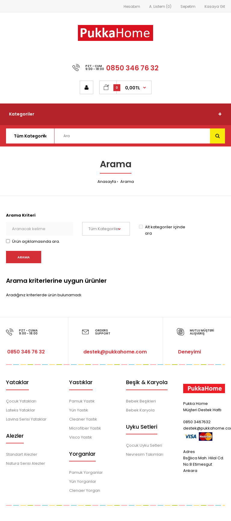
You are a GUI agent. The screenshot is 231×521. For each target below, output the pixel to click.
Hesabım (132, 6)
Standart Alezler (21, 454)
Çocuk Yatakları (21, 401)
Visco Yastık (80, 437)
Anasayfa (106, 181)
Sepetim (188, 6)
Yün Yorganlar (82, 481)
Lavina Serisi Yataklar (26, 419)
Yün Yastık (78, 410)
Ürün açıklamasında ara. (33, 241)
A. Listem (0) (160, 6)
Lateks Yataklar (20, 410)
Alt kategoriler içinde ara (162, 230)
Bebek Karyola (140, 410)
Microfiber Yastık (85, 428)
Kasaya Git (215, 6)
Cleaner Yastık (83, 419)
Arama (126, 181)
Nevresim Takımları (144, 454)
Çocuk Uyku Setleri (144, 445)
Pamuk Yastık (82, 401)
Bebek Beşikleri (141, 401)
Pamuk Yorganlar (86, 472)
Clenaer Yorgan (84, 490)
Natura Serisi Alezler (25, 463)
